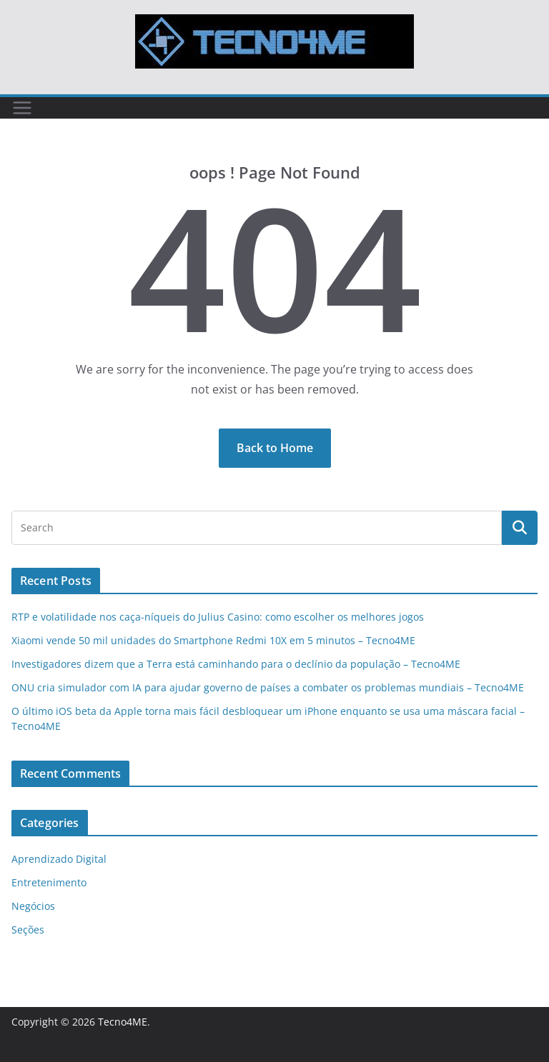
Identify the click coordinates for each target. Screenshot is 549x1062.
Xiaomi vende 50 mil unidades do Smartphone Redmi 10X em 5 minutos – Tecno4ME (213, 640)
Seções (27, 929)
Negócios (33, 906)
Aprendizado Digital (59, 859)
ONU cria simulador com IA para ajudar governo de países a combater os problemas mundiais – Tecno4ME (267, 687)
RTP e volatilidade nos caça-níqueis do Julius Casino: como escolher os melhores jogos (217, 616)
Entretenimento (48, 882)
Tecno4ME (122, 1021)
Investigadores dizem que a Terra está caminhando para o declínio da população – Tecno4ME (235, 664)
